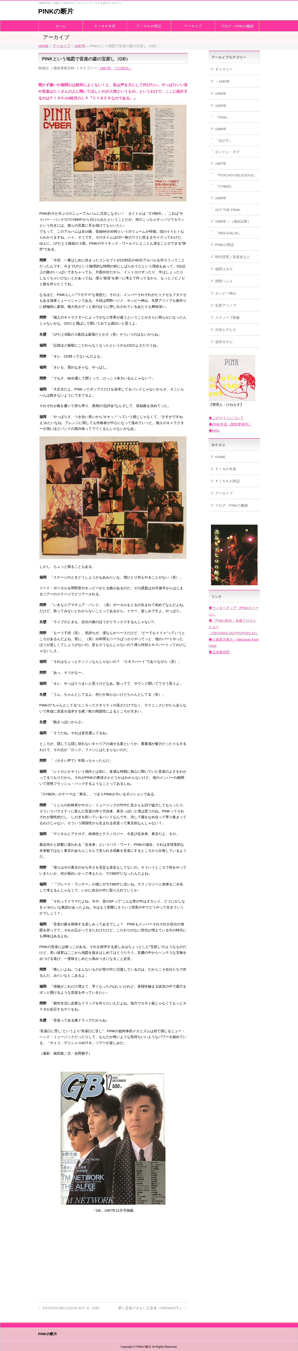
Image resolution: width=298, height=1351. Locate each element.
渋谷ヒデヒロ (225, 330)
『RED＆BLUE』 (228, 233)
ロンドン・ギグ (227, 152)
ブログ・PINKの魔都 (231, 505)
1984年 (220, 93)
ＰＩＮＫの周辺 (227, 481)
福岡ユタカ (224, 269)
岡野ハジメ (224, 281)
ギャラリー (224, 69)
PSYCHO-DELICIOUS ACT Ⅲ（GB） (70, 1308)
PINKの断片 (56, 11)
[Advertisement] (113, 1261)
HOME (220, 457)
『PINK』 (222, 117)
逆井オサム (224, 342)
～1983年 (222, 81)
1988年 (220, 198)
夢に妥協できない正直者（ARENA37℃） (153, 1308)
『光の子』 (224, 141)
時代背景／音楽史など (232, 257)
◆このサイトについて (226, 418)
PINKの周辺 (224, 245)
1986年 (220, 129)
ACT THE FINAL (228, 210)
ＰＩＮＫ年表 (225, 469)
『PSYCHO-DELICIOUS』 (236, 175)
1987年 (105, 68)
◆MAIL (214, 430)
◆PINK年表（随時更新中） (230, 424)
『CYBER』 (122, 68)
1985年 (220, 106)
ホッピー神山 (225, 293)
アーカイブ (224, 493)
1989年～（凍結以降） (233, 221)
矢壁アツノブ (225, 305)
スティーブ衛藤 (227, 317)
